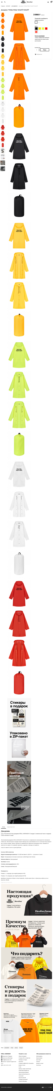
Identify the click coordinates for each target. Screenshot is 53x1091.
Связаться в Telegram (6, 1056)
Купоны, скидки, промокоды (25, 1068)
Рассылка (21, 1061)
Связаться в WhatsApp (6, 1058)
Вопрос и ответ (39, 1063)
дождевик (7, 1047)
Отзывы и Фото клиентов (24, 1058)
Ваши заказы (39, 1058)
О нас (20, 1066)
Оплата (38, 1061)
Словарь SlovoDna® (23, 1079)
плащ (12, 1047)
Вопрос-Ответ (22, 1065)
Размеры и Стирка (23, 1059)
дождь (16, 1047)
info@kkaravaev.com (6, 1059)
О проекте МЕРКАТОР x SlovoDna (26, 1063)
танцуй (20, 1047)
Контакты (38, 1065)
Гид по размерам (40, 36)
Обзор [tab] (3, 826)
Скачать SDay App (23, 1081)
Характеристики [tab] (11, 826)
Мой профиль (39, 1056)
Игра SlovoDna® (22, 1077)
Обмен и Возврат (22, 1056)
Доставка (38, 1059)
